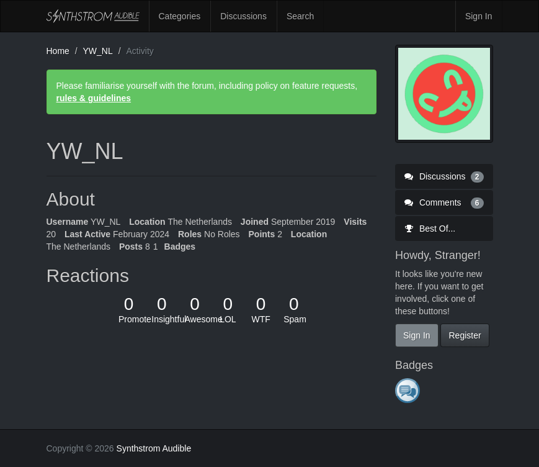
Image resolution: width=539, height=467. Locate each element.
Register (464, 335)
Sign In (478, 16)
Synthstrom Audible (93, 16)
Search (300, 16)
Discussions (243, 16)
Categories (180, 16)
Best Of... (429, 228)
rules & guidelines (93, 98)
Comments (444, 202)
